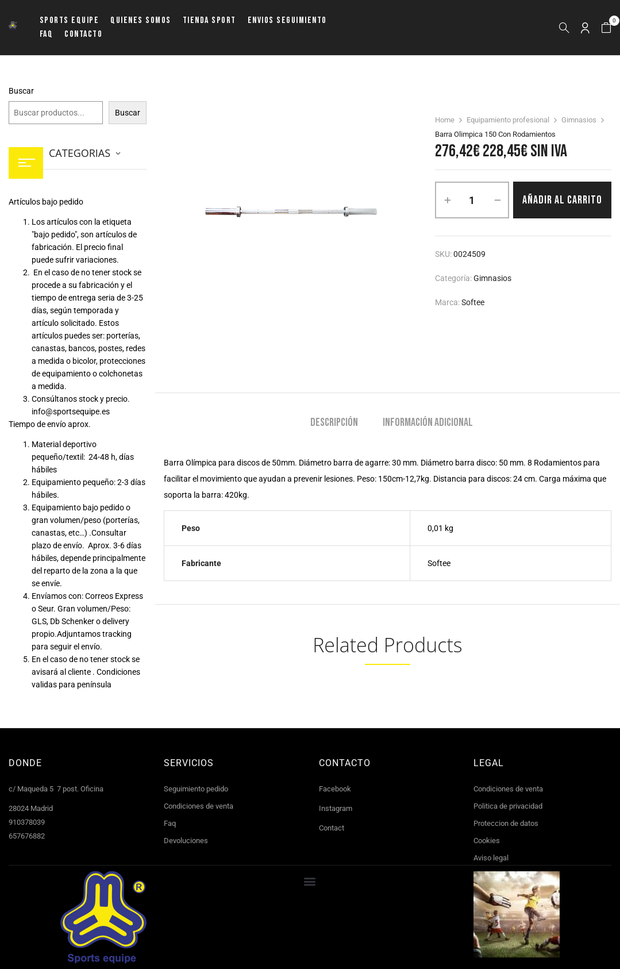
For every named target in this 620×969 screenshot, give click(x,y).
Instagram (335, 808)
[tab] (334, 424)
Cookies (486, 840)
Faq (170, 823)
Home (445, 120)
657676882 (27, 836)
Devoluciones (186, 840)
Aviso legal (491, 857)
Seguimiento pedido (196, 789)
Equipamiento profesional (508, 120)
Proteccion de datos (505, 823)
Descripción (334, 422)
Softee (472, 302)
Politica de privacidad (507, 806)
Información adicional (428, 422)
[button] (606, 27)
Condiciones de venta (198, 806)
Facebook (335, 789)
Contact (331, 828)
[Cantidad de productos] (472, 200)
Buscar (21, 90)
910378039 (27, 822)
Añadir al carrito (562, 200)
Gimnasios (578, 120)
